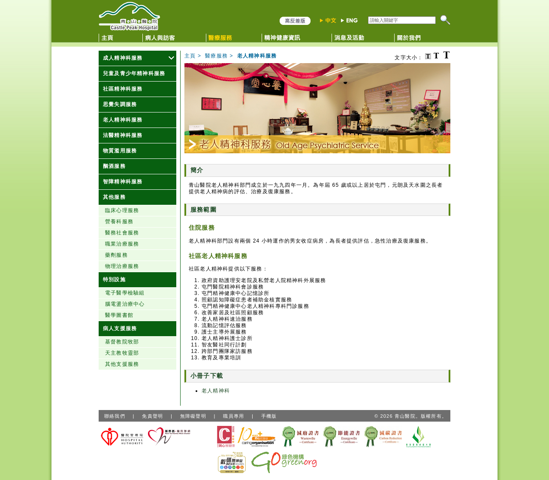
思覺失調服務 (120, 104)
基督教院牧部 (122, 342)
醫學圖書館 (119, 315)
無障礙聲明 (193, 416)
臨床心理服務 (122, 210)
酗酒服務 (114, 166)
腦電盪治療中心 (125, 304)
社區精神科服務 (122, 89)
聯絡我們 (114, 416)
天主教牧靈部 (122, 353)
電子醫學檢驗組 (125, 293)
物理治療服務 (122, 266)
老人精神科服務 (122, 120)
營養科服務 (119, 222)
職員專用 (233, 416)
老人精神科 (216, 391)
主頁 (190, 56)
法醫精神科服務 (122, 135)
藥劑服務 (116, 255)
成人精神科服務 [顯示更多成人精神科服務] (122, 58)
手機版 (269, 416)
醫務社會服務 (122, 233)
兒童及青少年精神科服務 (134, 73)
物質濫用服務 (120, 151)
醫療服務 (216, 56)
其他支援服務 (122, 364)
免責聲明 (152, 416)
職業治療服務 (122, 244)
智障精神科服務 (122, 182)
